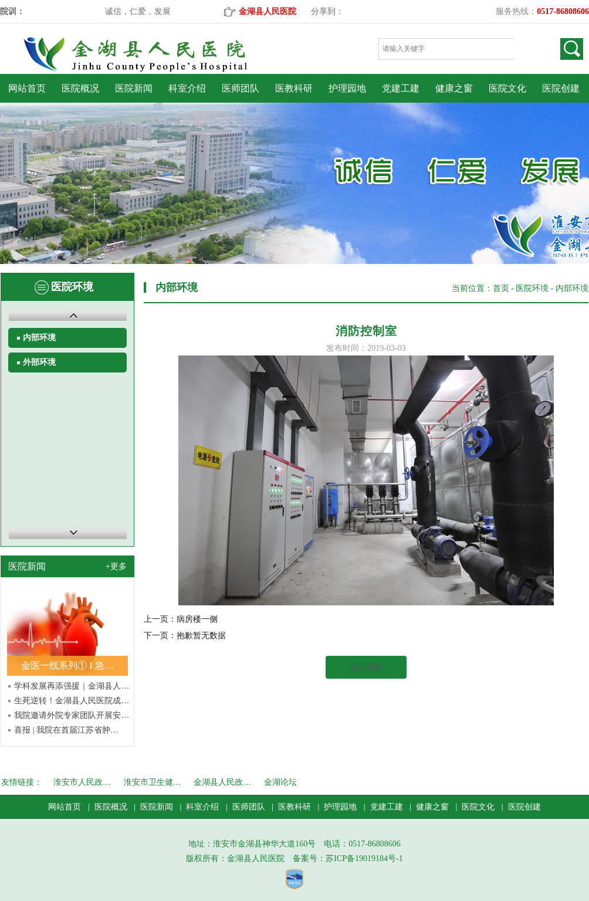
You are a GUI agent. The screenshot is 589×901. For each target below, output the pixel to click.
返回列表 (366, 667)
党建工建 (400, 88)
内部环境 (39, 337)
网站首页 (27, 88)
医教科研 (294, 88)
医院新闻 (134, 88)
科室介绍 (187, 88)
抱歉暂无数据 (201, 635)
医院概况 (80, 88)
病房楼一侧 (197, 619)
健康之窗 (454, 88)
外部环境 (39, 362)
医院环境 (532, 288)
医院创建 (561, 88)
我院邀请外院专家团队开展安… (71, 715)
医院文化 (507, 88)
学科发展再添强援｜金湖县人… (71, 686)
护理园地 (347, 88)
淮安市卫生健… (152, 782)
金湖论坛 (280, 782)
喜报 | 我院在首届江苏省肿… (66, 730)
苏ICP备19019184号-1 (364, 858)
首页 (501, 288)
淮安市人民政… (82, 782)
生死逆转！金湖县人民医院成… (71, 700)
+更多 (116, 566)
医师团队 (240, 88)
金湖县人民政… (222, 782)
